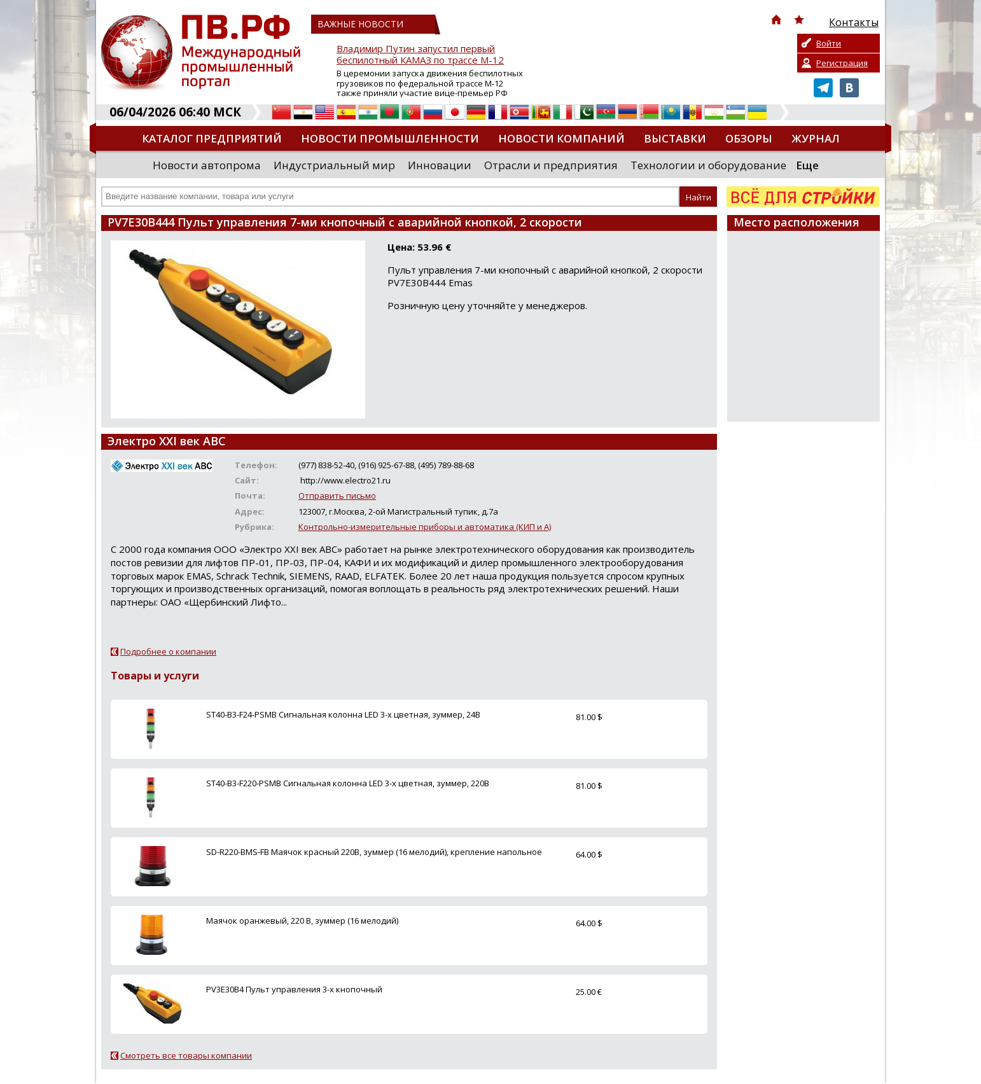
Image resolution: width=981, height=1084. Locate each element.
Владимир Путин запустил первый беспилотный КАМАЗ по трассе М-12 (420, 54)
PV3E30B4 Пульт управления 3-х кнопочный (294, 989)
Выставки (675, 138)
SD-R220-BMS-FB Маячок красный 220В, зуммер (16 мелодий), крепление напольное (374, 852)
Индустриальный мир (334, 165)
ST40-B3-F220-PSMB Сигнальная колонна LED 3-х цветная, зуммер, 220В (347, 783)
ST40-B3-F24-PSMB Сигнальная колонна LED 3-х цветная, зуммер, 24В (343, 714)
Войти (828, 43)
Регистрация (842, 63)
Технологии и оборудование (708, 165)
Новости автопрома (207, 165)
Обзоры (748, 138)
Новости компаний (561, 138)
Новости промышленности (390, 138)
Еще (807, 165)
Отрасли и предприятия (551, 165)
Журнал (815, 138)
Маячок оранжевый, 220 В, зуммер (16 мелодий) (302, 920)
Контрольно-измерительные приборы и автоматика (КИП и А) (424, 526)
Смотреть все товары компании (186, 1055)
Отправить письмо (337, 495)
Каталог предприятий (212, 138)
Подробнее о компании (168, 651)
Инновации (439, 165)
